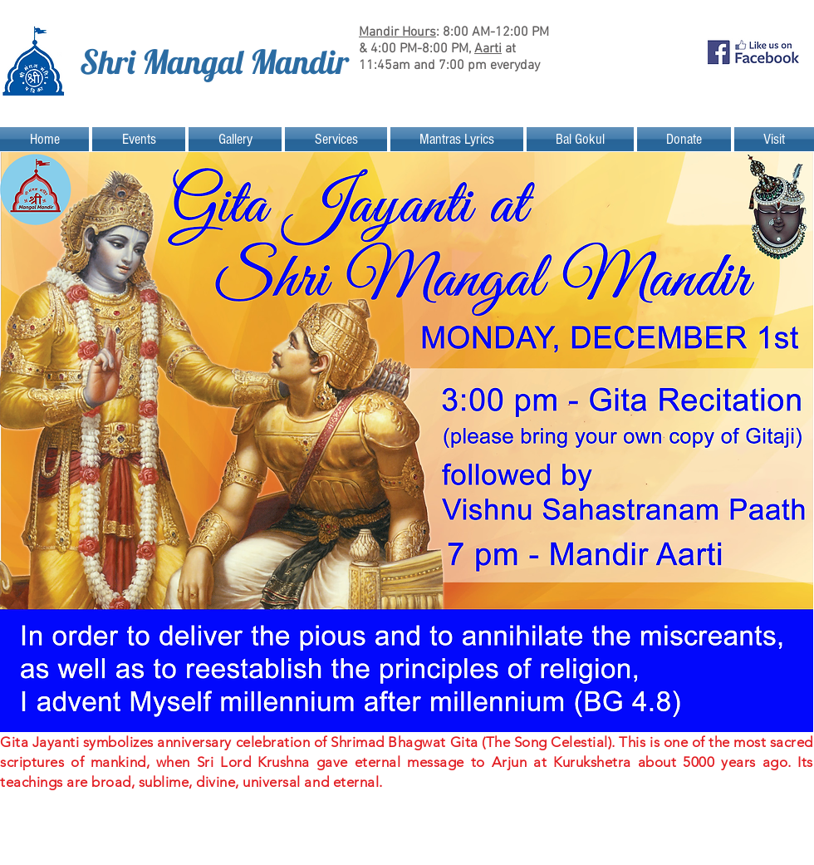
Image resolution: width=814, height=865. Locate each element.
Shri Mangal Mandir (214, 61)
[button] (139, 139)
